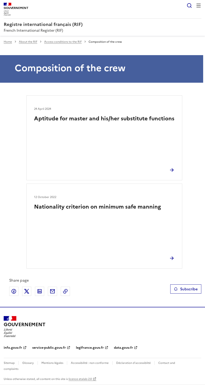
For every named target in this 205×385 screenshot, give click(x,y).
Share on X (26, 291)
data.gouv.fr (123, 347)
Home (8, 42)
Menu (198, 5)
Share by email (52, 291)
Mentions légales (52, 363)
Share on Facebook (13, 291)
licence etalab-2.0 (80, 379)
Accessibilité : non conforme (90, 363)
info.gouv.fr (13, 347)
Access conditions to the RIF (63, 42)
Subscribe (186, 289)
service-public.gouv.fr (49, 347)
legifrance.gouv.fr (90, 347)
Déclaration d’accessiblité (133, 363)
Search (189, 5)
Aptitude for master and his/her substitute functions (104, 118)
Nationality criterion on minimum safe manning (97, 207)
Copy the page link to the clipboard (65, 291)
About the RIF (28, 42)
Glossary (28, 363)
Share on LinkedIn (39, 291)
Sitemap (9, 363)
